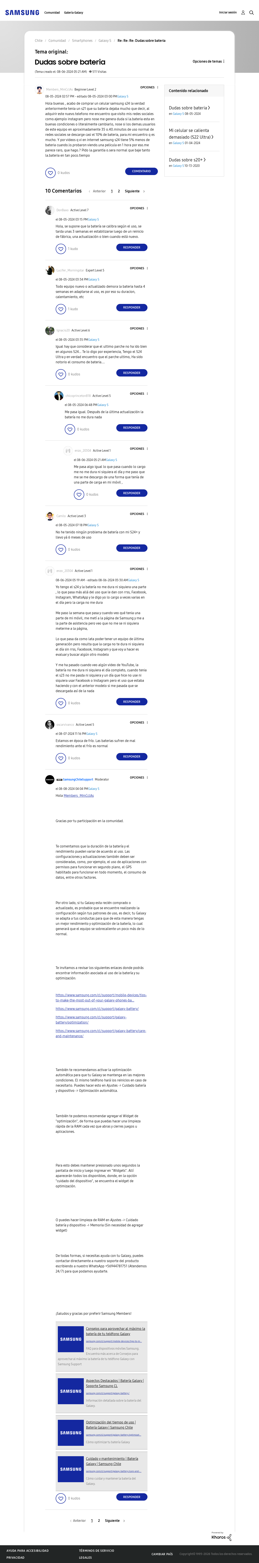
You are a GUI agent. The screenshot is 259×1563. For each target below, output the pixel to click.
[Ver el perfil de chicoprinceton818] (78, 396)
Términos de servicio (96, 1551)
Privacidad (15, 1558)
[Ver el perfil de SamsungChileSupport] (78, 779)
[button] (150, 88)
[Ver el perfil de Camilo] (61, 516)
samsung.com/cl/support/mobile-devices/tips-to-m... (114, 1341)
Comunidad (52, 13)
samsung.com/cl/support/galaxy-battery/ (108, 1393)
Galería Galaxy (73, 13)
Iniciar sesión (228, 12)
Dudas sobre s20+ (186, 159)
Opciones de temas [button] (207, 61)
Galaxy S (122, 96)
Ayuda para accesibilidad (27, 1551)
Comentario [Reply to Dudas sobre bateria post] (141, 171)
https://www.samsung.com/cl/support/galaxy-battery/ (97, 1009)
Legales (85, 1558)
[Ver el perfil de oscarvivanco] (65, 725)
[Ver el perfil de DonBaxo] (63, 210)
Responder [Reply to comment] (131, 247)
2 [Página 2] (119, 191)
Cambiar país (162, 1554)
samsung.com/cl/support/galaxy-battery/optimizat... (113, 1434)
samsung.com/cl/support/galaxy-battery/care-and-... (113, 1471)
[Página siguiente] (134, 191)
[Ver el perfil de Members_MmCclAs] (59, 89)
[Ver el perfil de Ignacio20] (63, 330)
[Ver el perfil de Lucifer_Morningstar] (70, 270)
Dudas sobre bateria (188, 107)
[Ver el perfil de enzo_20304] (83, 451)
